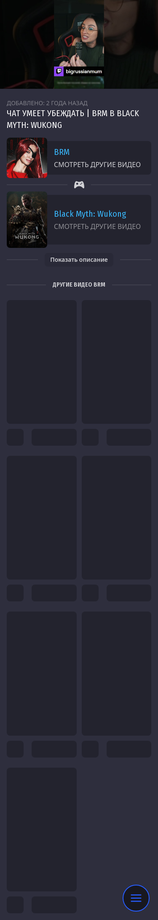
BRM (62, 152)
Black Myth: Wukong (90, 214)
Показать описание (79, 259)
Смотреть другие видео (97, 164)
